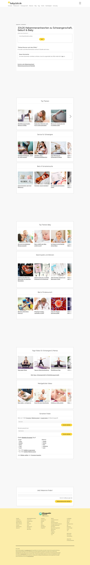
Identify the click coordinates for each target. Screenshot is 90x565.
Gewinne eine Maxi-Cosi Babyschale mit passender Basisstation (24, 279)
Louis (20, 447)
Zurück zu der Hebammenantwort (26, 64)
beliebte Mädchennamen (30, 451)
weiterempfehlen (69, 536)
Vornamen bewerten (36, 455)
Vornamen (28, 418)
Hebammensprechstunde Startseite (26, 65)
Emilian (21, 443)
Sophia (44, 443)
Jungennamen (44, 418)
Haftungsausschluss (30, 556)
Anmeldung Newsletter (70, 540)
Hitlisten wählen (24, 455)
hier (62, 56)
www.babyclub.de (28, 550)
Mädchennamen (35, 418)
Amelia (44, 441)
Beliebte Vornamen (27, 437)
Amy (44, 444)
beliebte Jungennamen (29, 450)
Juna (44, 447)
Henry (20, 444)
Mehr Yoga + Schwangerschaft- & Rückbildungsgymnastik (45, 375)
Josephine (45, 446)
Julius (20, 441)
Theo (20, 446)
